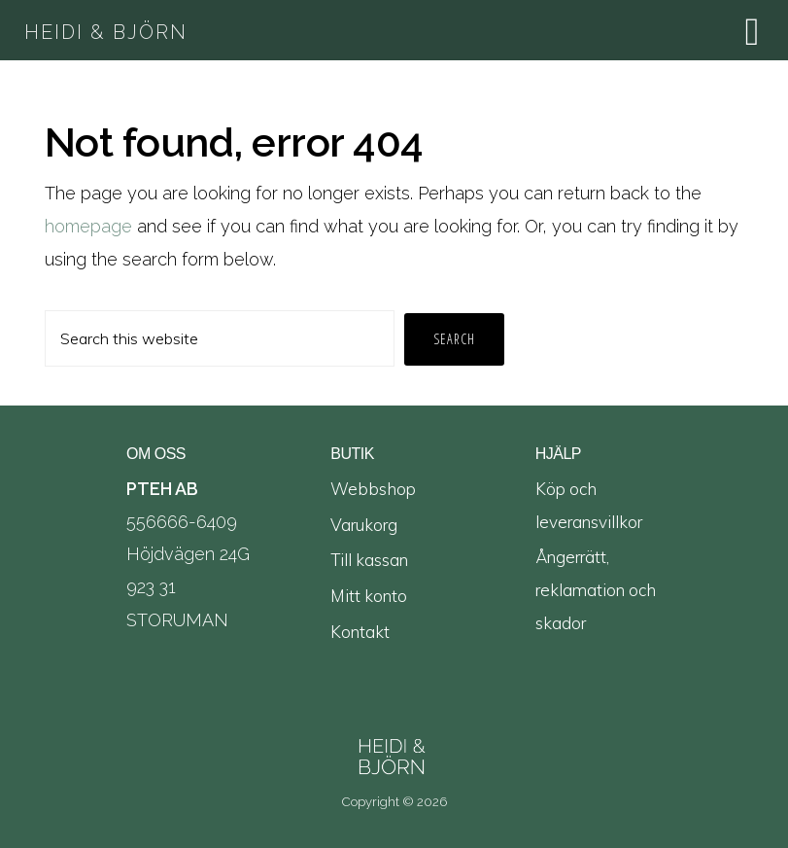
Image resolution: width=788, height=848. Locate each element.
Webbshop (373, 488)
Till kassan (369, 559)
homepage (88, 226)
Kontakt (360, 631)
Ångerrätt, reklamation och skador (595, 590)
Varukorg (363, 524)
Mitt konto (368, 595)
